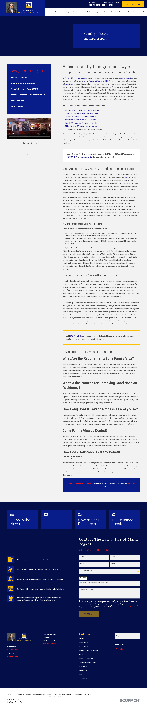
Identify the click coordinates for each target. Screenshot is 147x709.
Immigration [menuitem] (77, 12)
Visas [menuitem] (106, 12)
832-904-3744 (107, 5)
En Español (83, 666)
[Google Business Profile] (121, 649)
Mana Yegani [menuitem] (66, 12)
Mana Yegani (83, 642)
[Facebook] (116, 649)
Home (81, 638)
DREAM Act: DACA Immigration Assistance (81, 126)
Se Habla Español (132, 4)
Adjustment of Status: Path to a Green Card (80, 120)
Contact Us (83, 678)
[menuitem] (29, 77)
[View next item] (31, 155)
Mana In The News (86, 658)
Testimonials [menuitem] (130, 12)
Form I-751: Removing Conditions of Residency (82, 123)
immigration (70, 84)
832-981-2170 (94, 5)
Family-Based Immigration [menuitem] (93, 12)
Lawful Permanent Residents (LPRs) (97, 81)
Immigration (83, 646)
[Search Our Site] (137, 636)
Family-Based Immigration (88, 650)
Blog (80, 674)
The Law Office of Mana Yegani (76, 78)
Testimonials (83, 670)
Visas (126, 178)
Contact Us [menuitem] (140, 12)
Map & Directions (49, 644)
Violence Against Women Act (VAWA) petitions (82, 110)
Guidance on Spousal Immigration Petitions (80, 117)
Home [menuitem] (57, 12)
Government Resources (87, 662)
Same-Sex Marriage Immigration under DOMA (81, 113)
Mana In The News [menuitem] (117, 12)
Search (118, 636)
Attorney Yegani (125, 78)
